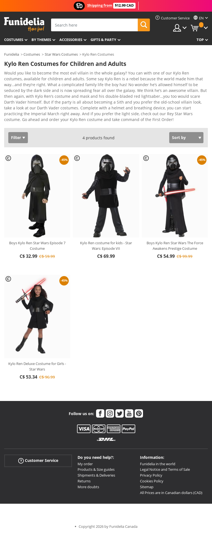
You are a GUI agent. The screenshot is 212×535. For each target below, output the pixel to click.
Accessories (70, 39)
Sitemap (146, 486)
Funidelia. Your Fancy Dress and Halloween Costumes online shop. (24, 24)
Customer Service (38, 460)
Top (200, 39)
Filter (16, 137)
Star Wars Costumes (61, 54)
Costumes (13, 39)
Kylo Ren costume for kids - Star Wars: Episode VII (106, 245)
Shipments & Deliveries (96, 475)
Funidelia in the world (157, 463)
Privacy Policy (151, 475)
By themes (41, 39)
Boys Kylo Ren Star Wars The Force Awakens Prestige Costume (175, 245)
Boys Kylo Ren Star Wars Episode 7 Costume (37, 245)
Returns (84, 481)
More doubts (88, 486)
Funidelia (11, 54)
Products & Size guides (96, 469)
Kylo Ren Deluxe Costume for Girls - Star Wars (37, 366)
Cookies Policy (151, 481)
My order (85, 463)
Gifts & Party (103, 39)
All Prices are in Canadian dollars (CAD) (171, 492)
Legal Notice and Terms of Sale (165, 469)
